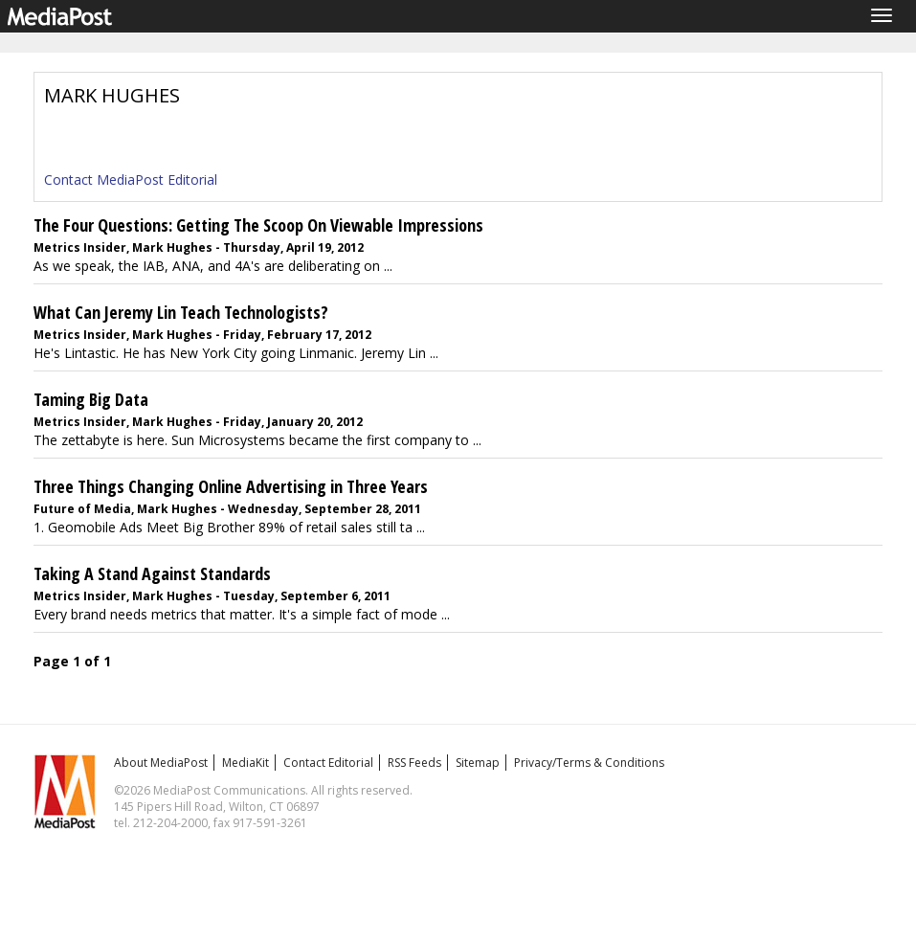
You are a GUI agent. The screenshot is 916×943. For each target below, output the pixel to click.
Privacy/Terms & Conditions (589, 762)
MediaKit (245, 762)
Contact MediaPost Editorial (130, 179)
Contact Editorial (328, 762)
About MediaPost (161, 762)
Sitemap (478, 762)
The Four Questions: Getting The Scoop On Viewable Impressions (258, 225)
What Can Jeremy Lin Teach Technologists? (181, 312)
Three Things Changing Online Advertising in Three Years (231, 486)
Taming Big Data (91, 399)
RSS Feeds (414, 762)
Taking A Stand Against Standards (152, 573)
